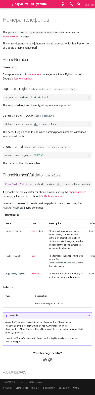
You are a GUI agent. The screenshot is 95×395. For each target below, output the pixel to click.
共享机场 (89, 5)
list (33, 97)
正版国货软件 (49, 388)
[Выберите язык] (71, 4)
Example (14, 315)
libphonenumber (23, 78)
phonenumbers (32, 74)
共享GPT (35, 388)
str (14, 67)
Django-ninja (22, 388)
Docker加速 (64, 388)
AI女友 (76, 388)
